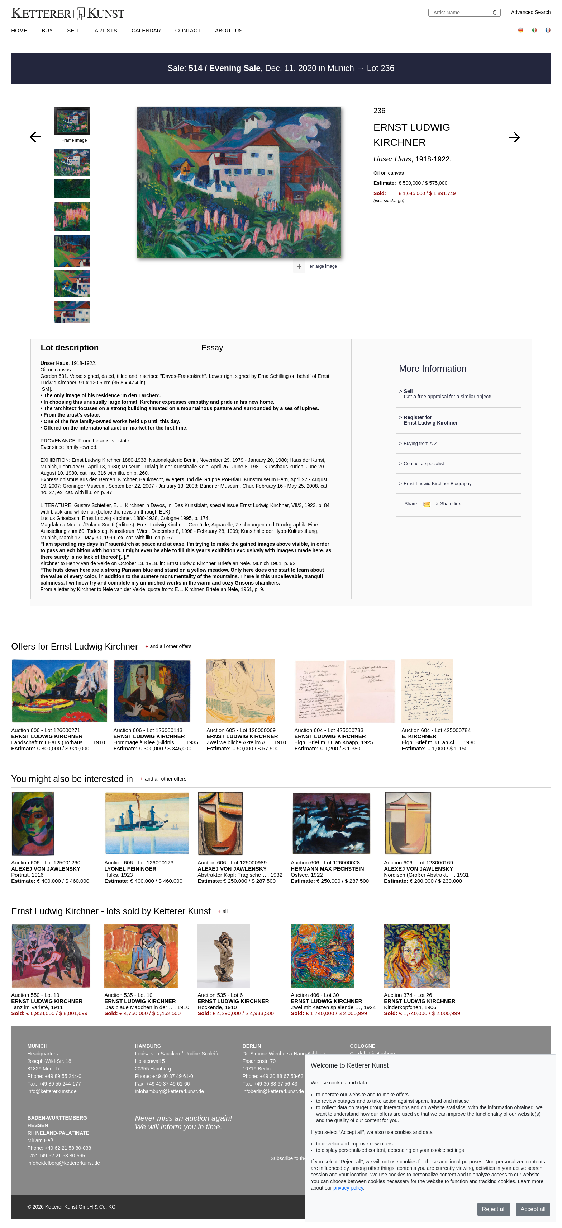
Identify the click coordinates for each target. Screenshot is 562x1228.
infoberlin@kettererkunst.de (273, 1091)
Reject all (494, 1209)
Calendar (146, 30)
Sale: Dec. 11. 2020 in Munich (262, 68)
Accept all (533, 1209)
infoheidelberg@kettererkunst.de (64, 1163)
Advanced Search (531, 12)
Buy (47, 30)
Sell (73, 30)
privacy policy (348, 1188)
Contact (188, 30)
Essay (212, 347)
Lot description (70, 347)
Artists (106, 30)
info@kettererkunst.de (52, 1091)
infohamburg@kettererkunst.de (169, 1091)
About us (228, 30)
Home (19, 30)
